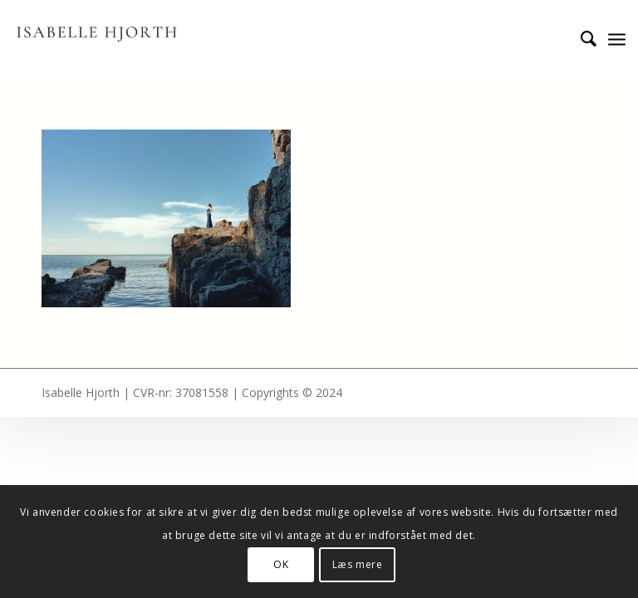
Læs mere (357, 564)
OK (280, 564)
